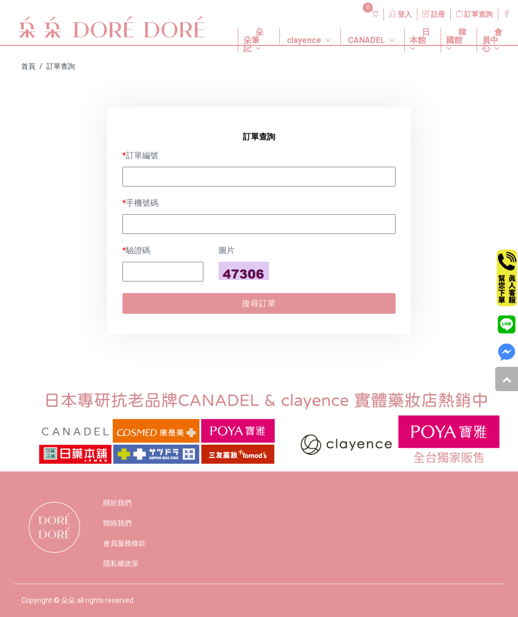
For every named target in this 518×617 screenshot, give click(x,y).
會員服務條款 (124, 543)
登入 (400, 14)
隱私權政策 (121, 563)
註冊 (433, 14)
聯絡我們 (117, 523)
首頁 (28, 66)
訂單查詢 (474, 14)
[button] (251, 28)
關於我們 (117, 503)
